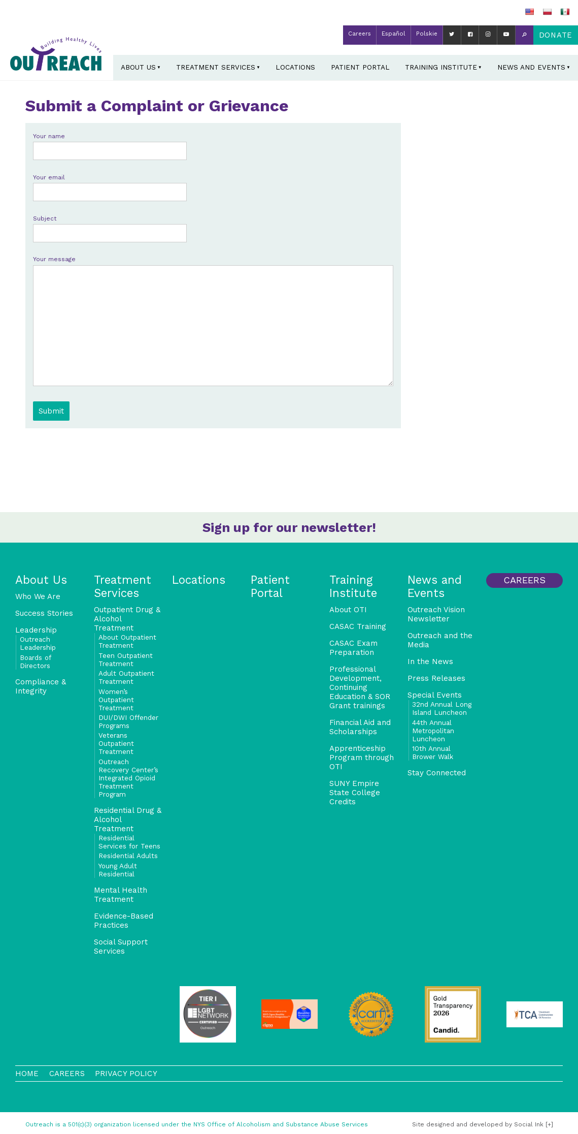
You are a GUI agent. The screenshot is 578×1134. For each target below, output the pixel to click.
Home (27, 1073)
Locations (295, 67)
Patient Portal (360, 67)
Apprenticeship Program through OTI (361, 757)
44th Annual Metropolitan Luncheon (433, 730)
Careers (359, 33)
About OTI (348, 609)
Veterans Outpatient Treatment (116, 743)
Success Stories (44, 613)
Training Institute (441, 67)
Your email (110, 185)
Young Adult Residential (117, 870)
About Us (138, 67)
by (477, 1124)
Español (393, 33)
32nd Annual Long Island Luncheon (441, 708)
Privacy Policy (126, 1073)
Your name (110, 143)
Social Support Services (121, 946)
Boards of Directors (35, 661)
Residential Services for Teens (129, 842)
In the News (430, 661)
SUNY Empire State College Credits (354, 792)
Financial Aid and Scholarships (360, 727)
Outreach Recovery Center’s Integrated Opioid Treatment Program (128, 778)
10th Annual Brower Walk (432, 752)
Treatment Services (215, 67)
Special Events (434, 695)
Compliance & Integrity (40, 686)
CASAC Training (357, 626)
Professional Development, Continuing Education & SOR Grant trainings (359, 687)
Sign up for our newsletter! (289, 527)
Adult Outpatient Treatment (126, 677)
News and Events (531, 67)
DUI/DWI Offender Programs (128, 721)
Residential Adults (128, 856)
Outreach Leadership (38, 643)
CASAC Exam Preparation (353, 648)
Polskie (426, 33)
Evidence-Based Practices (123, 920)
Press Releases (436, 678)
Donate (555, 35)
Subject (110, 226)
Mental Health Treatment (120, 895)
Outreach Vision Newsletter (436, 614)
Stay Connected (436, 772)
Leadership (36, 630)
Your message (213, 322)
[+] (549, 1124)
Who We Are (37, 596)
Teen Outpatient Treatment (125, 659)
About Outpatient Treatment (127, 641)
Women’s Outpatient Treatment (116, 699)
